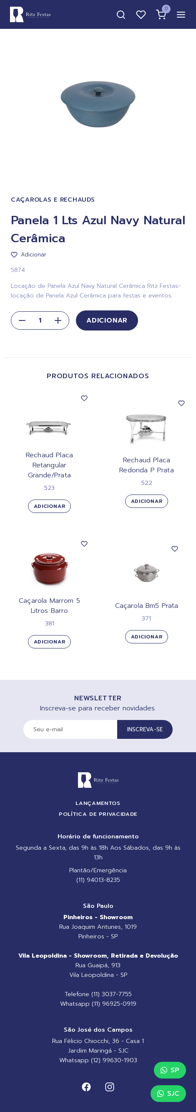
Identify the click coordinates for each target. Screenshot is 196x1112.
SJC (168, 1094)
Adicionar (107, 320)
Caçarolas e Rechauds (53, 199)
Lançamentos (97, 803)
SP (170, 1070)
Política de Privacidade (98, 814)
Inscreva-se (145, 729)
